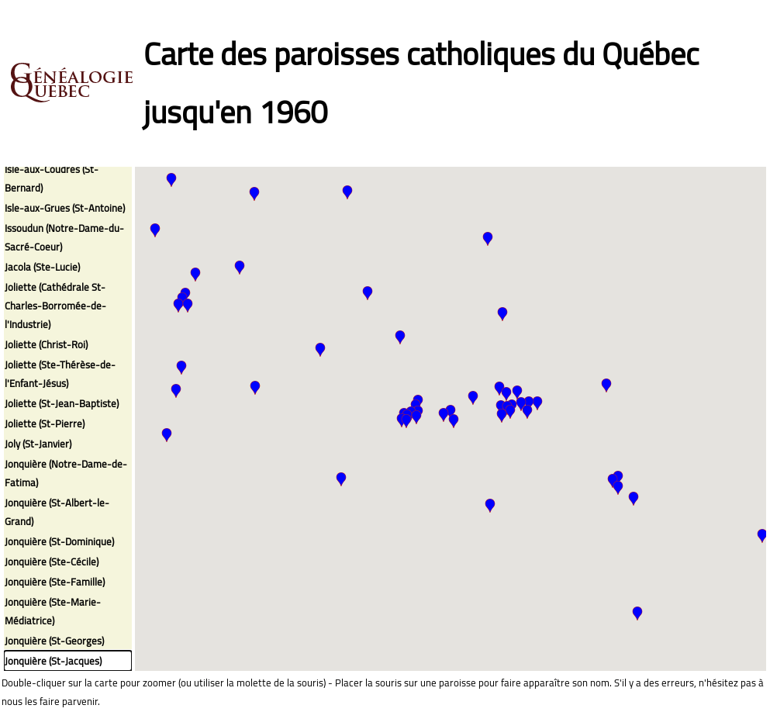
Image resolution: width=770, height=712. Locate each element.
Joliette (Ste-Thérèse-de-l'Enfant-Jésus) (60, 373)
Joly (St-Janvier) (38, 443)
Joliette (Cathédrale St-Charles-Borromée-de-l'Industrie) (55, 306)
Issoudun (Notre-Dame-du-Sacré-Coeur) (64, 237)
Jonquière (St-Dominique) (59, 541)
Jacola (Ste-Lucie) (42, 266)
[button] (195, 275)
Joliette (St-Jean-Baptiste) (62, 403)
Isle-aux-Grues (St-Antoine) (65, 208)
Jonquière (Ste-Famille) (55, 581)
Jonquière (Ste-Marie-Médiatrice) (53, 611)
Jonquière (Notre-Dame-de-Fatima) (66, 473)
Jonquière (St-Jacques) (53, 661)
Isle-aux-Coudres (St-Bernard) (51, 178)
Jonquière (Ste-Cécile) (51, 561)
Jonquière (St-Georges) (54, 640)
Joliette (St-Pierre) (45, 423)
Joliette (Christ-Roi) (46, 344)
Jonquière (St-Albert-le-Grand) (57, 512)
